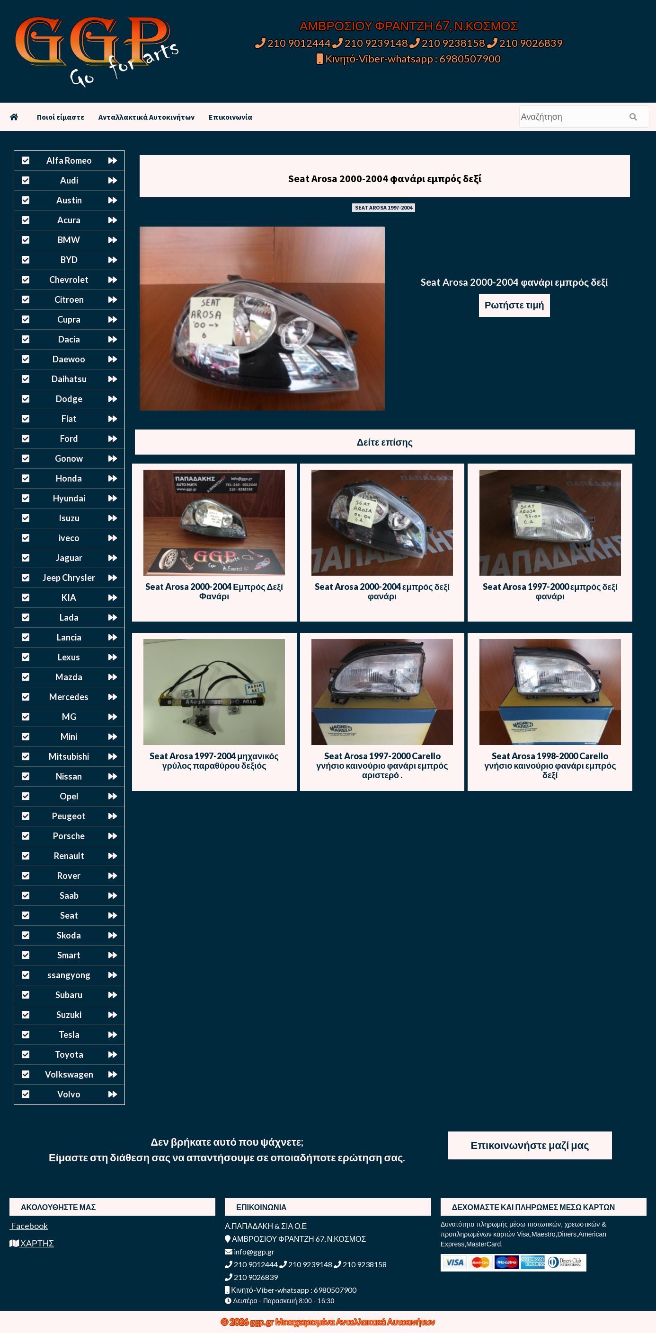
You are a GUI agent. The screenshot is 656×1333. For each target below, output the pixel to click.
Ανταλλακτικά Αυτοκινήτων (146, 117)
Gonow (69, 458)
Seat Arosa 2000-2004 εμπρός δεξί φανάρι (382, 591)
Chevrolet (69, 279)
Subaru (68, 995)
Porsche (69, 836)
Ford (69, 438)
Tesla (69, 1034)
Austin (69, 200)
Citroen (69, 299)
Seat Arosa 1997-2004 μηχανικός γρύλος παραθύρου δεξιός (214, 761)
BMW (69, 240)
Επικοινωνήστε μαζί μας (530, 1145)
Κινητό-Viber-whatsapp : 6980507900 (409, 58)
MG (69, 716)
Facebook (28, 1225)
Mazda (68, 677)
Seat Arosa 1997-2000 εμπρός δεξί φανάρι (550, 591)
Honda (69, 478)
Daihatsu (69, 379)
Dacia (69, 339)
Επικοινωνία (230, 117)
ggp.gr (262, 1321)
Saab (69, 895)
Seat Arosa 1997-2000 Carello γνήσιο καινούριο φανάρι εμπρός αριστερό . (382, 765)
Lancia (69, 637)
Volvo (68, 1094)
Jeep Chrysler (69, 577)
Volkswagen (69, 1074)
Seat (69, 915)
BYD (69, 259)
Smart (68, 955)
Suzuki (68, 1014)
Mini (69, 736)
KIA (69, 597)
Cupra (68, 319)
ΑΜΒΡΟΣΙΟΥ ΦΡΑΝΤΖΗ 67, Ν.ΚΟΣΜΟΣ (409, 25)
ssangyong (68, 975)
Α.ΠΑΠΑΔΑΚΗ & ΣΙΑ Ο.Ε (266, 1225)
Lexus (69, 657)
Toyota (69, 1054)
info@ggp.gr (250, 1251)
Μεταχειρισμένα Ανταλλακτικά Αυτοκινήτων (355, 1321)
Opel (69, 796)
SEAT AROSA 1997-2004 (383, 207)
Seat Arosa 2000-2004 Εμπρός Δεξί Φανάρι (214, 591)
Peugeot (69, 816)
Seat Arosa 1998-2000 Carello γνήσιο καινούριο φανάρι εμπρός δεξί (550, 765)
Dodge (69, 399)
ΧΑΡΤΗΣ (31, 1243)
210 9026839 (525, 42)
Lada (69, 617)
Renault (69, 856)
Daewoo (69, 359)
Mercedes (69, 697)
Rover (68, 875)
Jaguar (69, 557)
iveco (69, 538)
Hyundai (69, 498)
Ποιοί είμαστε (60, 117)
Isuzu (69, 518)
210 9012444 (293, 42)
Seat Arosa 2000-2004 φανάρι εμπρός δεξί (384, 178)
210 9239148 (370, 42)
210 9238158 (448, 42)
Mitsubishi (69, 756)
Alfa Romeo (69, 160)
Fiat (69, 418)
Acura (68, 220)
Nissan (69, 776)
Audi (69, 180)
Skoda (69, 935)
